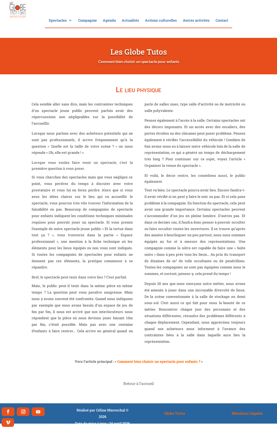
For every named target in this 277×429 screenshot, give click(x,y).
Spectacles (58, 20)
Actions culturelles (161, 20)
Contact (222, 20)
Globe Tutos (174, 413)
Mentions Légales (247, 413)
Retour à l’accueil (138, 383)
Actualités (130, 20)
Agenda (109, 20)
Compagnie (87, 20)
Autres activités (196, 20)
